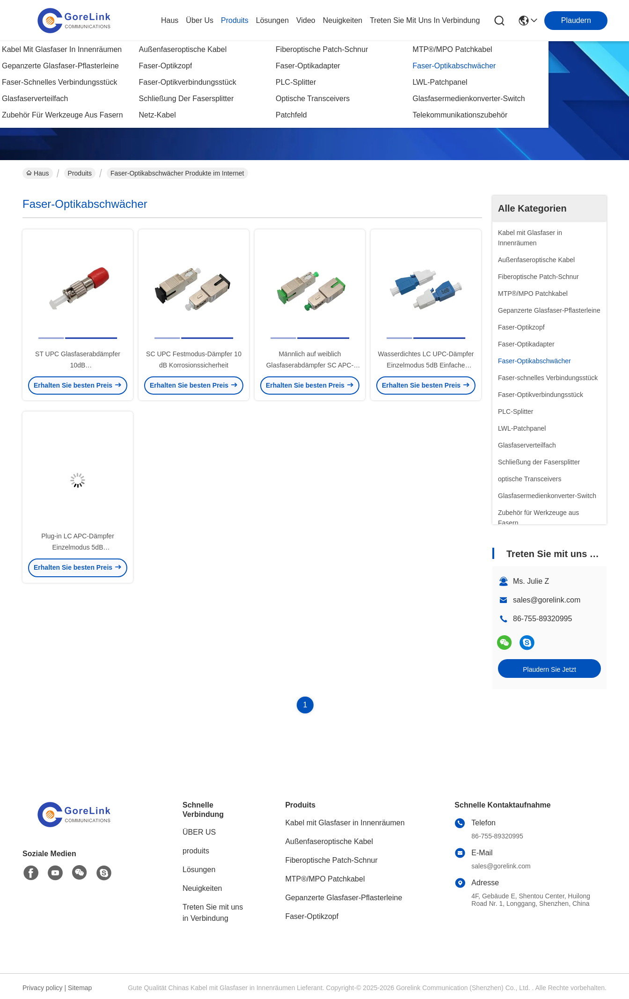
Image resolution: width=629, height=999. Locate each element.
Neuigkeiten (202, 888)
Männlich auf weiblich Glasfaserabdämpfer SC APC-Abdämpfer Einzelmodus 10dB (309, 365)
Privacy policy (42, 988)
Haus (169, 20)
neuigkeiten (343, 20)
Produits (80, 173)
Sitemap (80, 988)
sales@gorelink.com (546, 600)
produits (235, 20)
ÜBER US (199, 832)
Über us (199, 20)
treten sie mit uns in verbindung (425, 20)
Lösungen (199, 870)
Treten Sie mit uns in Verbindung (213, 912)
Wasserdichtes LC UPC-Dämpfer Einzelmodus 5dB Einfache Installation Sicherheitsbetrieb (426, 365)
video (305, 20)
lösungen (272, 20)
